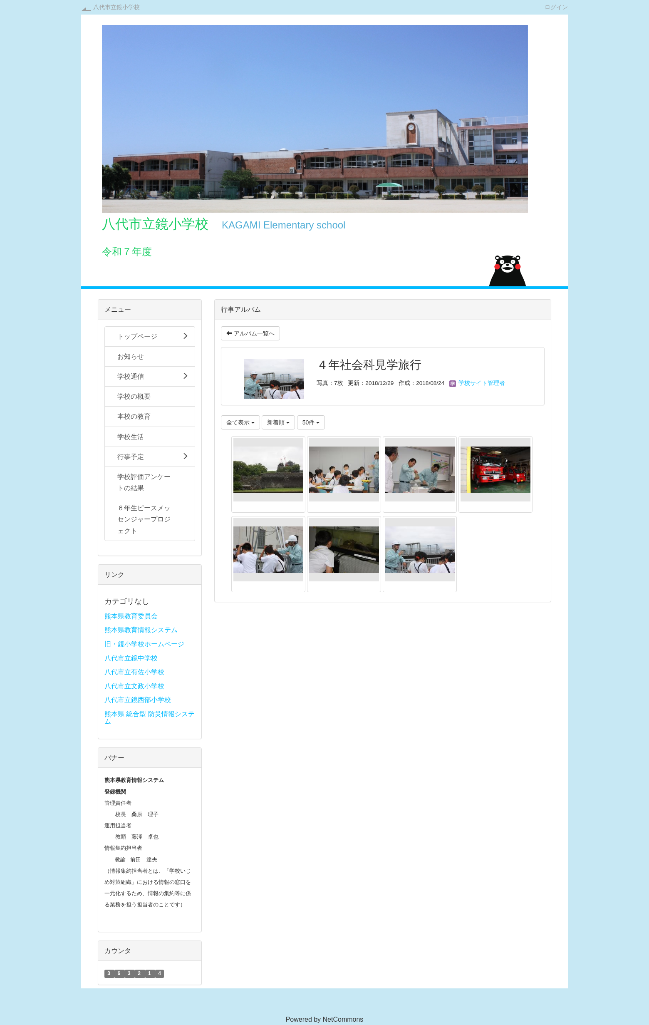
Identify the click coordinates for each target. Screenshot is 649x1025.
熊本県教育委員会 (131, 616)
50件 (311, 422)
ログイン (556, 7)
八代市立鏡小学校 (116, 7)
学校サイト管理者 (477, 383)
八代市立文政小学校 (134, 686)
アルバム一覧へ (250, 333)
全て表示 (240, 422)
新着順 (278, 422)
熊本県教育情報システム (141, 629)
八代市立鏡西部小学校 (137, 699)
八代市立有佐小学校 (134, 671)
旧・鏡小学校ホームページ (144, 644)
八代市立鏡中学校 (131, 658)
